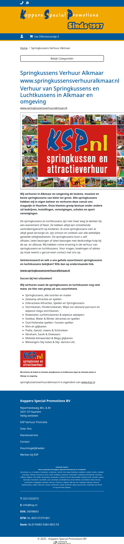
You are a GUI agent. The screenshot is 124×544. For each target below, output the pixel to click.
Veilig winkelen (29, 415)
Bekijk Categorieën (62, 58)
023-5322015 (29, 498)
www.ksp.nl (88, 382)
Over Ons (26, 428)
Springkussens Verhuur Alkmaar (50, 48)
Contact (25, 441)
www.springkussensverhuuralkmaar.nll (43, 108)
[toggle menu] (102, 37)
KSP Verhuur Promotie (33, 422)
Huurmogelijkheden (32, 448)
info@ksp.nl (28, 505)
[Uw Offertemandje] (44, 37)
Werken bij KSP (29, 454)
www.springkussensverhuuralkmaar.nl (45, 270)
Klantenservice (29, 435)
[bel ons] (21, 3)
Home (24, 48)
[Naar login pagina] (21, 37)
